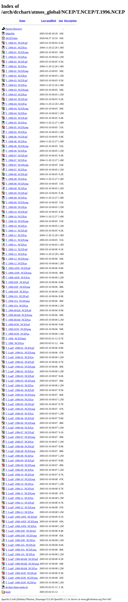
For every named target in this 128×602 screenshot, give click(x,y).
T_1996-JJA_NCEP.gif (17, 296)
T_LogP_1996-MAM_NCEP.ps (21, 568)
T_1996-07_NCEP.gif (16, 155)
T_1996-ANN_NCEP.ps (17, 277)
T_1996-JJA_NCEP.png (17, 301)
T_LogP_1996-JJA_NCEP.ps (20, 554)
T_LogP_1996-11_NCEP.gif (19, 488)
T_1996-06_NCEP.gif (16, 136)
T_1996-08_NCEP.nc (16, 179)
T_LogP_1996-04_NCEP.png (20, 395)
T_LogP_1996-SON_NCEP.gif (21, 573)
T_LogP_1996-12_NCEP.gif (19, 502)
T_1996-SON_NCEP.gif (17, 324)
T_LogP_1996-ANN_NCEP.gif (21, 517)
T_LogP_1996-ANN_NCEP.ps (21, 526)
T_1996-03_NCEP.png (16, 90)
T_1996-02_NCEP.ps (16, 75)
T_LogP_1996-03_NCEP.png (20, 380)
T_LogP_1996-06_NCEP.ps (19, 427)
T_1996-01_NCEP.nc (16, 47)
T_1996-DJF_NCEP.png (17, 287)
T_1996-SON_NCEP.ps (17, 334)
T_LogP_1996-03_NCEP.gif (19, 376)
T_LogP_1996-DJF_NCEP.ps (20, 540)
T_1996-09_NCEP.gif (16, 193)
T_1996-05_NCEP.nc (16, 122)
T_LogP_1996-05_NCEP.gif (19, 404)
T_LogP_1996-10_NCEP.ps (19, 484)
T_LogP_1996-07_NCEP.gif (19, 432)
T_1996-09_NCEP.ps (16, 207)
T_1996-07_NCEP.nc (16, 160)
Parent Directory (13, 29)
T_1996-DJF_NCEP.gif (17, 282)
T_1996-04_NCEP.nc (16, 104)
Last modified (48, 20)
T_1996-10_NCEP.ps (16, 226)
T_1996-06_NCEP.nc (16, 141)
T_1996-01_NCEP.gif (16, 43)
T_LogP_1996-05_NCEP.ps (19, 413)
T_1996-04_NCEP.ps (16, 113)
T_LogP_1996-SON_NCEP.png (21, 578)
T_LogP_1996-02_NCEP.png (20, 366)
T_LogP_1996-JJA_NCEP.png (20, 549)
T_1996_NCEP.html (15, 338)
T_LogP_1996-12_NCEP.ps (19, 512)
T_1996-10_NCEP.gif (16, 212)
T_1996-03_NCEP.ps (16, 94)
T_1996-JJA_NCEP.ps (16, 305)
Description (70, 20)
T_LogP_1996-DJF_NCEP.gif (20, 531)
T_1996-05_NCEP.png (16, 127)
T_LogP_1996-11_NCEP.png (20, 493)
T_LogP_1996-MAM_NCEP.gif (21, 559)
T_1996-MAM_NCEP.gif (18, 310)
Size (61, 20)
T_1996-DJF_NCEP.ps (17, 291)
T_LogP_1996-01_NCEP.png (20, 352)
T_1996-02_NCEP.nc (16, 66)
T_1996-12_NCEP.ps (16, 263)
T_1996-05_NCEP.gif (16, 118)
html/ (8, 592)
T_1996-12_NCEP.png (16, 258)
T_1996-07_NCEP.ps (16, 169)
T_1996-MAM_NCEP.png (18, 315)
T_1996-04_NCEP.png (16, 108)
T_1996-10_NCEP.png (16, 221)
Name (22, 20)
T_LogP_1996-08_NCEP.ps (19, 456)
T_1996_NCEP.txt (14, 343)
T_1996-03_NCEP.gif (16, 80)
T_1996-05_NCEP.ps (16, 132)
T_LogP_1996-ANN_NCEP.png (21, 521)
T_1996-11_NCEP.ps (16, 244)
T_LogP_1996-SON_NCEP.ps (20, 582)
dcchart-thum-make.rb (16, 587)
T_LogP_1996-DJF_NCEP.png (21, 535)
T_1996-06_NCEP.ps (16, 151)
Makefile (10, 33)
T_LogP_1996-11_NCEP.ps (19, 498)
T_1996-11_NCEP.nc (16, 235)
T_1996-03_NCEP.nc (16, 85)
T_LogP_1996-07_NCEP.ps (19, 441)
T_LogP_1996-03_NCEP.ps (19, 385)
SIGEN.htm (11, 38)
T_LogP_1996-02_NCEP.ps (19, 371)
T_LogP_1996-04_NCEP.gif (19, 390)
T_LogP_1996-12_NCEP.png (20, 507)
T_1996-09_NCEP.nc (16, 197)
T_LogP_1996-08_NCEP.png (20, 451)
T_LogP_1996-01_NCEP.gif (19, 348)
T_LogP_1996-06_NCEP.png (20, 423)
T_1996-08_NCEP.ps (16, 188)
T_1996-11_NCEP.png (16, 240)
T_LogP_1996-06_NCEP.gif (19, 418)
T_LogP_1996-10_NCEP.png (20, 479)
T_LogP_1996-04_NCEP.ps (19, 399)
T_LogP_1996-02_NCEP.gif (19, 362)
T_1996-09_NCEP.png (16, 202)
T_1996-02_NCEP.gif (16, 61)
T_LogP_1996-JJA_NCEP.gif (20, 545)
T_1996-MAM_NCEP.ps (18, 319)
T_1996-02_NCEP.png (16, 71)
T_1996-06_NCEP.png (16, 146)
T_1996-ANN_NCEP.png (18, 273)
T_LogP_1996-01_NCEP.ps (19, 357)
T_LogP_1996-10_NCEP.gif (19, 474)
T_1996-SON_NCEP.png (18, 329)
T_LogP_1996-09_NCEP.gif (19, 460)
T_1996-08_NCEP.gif (16, 174)
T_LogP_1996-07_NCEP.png (20, 437)
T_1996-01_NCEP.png (16, 52)
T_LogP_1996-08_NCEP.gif (19, 446)
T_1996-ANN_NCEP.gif (17, 268)
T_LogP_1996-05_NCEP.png (20, 409)
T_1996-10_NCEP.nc (16, 216)
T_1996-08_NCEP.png (16, 183)
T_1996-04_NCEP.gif (16, 99)
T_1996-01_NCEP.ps (16, 57)
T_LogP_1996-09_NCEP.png (20, 465)
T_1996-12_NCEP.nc (16, 254)
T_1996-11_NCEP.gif (16, 230)
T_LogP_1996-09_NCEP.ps (19, 470)
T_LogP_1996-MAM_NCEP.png (22, 563)
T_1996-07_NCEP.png (16, 165)
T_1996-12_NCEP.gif (16, 249)
